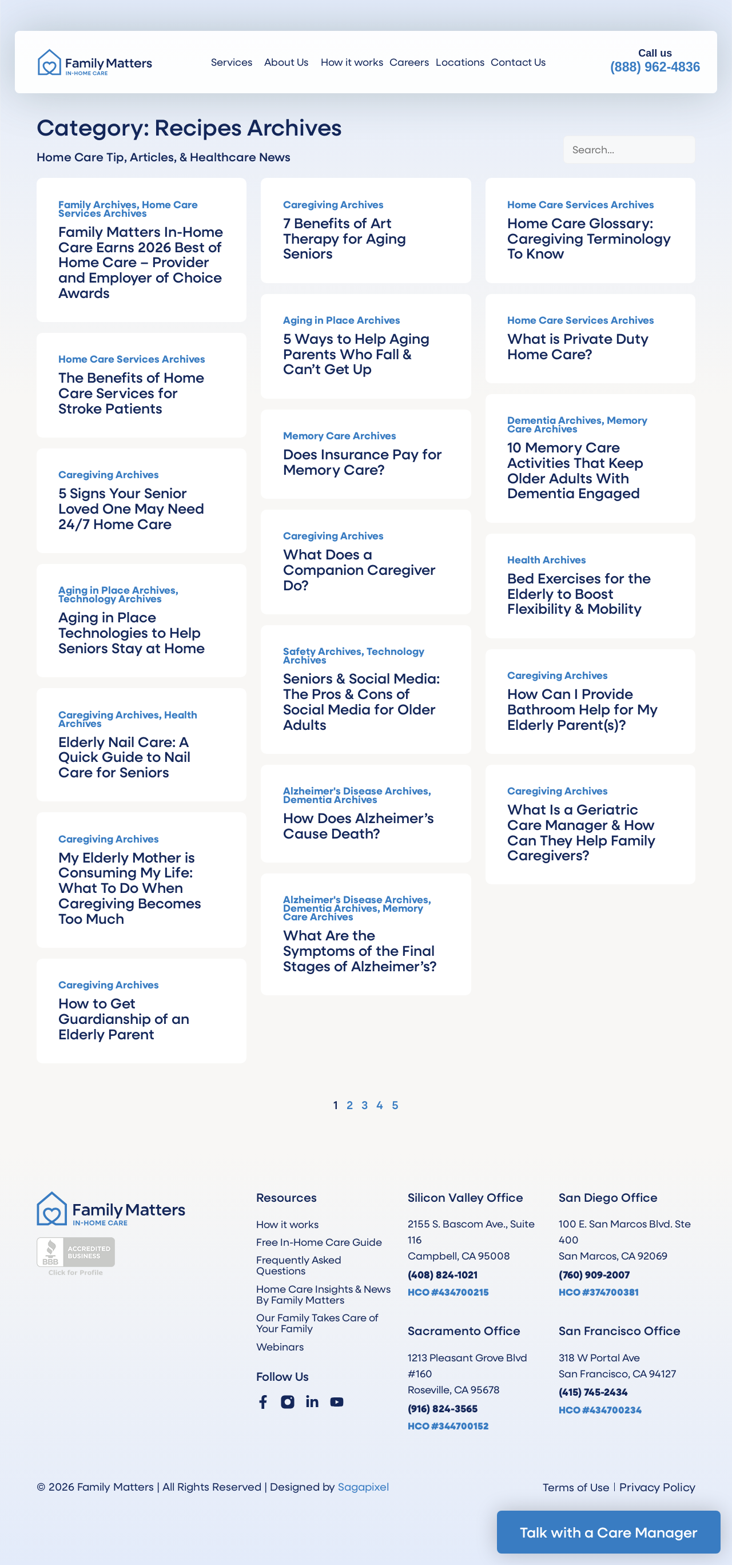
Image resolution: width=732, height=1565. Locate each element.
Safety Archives (322, 651)
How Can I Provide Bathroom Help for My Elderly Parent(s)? (582, 709)
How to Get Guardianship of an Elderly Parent (123, 1018)
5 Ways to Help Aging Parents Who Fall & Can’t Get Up (356, 353)
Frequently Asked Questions (298, 1265)
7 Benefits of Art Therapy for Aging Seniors (344, 238)
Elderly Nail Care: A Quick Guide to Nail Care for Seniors (124, 757)
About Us (289, 62)
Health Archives (546, 559)
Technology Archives (110, 598)
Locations (460, 62)
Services (234, 62)
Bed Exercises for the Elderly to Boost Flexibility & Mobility (579, 593)
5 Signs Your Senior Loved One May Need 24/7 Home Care (131, 508)
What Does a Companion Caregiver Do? (359, 569)
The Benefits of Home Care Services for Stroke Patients (131, 392)
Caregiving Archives (333, 204)
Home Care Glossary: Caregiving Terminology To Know (589, 238)
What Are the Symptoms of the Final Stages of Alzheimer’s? (360, 950)
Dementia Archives (554, 420)
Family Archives (97, 204)
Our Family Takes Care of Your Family (317, 1322)
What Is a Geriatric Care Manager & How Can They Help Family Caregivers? (581, 831)
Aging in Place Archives (341, 320)
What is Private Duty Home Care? (578, 345)
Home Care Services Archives (128, 208)
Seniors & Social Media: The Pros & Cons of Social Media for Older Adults (361, 700)
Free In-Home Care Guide (319, 1242)
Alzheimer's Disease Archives (355, 790)
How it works (352, 62)
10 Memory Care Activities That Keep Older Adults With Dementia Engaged (575, 469)
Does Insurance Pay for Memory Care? (362, 461)
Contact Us (518, 62)
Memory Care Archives (339, 435)
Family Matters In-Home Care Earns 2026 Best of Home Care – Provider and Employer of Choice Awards (140, 261)
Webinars (280, 1346)
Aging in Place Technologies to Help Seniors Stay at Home (131, 632)
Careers (409, 62)
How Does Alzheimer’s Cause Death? (358, 825)
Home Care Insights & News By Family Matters (323, 1294)
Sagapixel (363, 1486)
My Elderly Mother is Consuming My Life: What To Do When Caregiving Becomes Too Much (129, 887)
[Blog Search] (629, 150)
